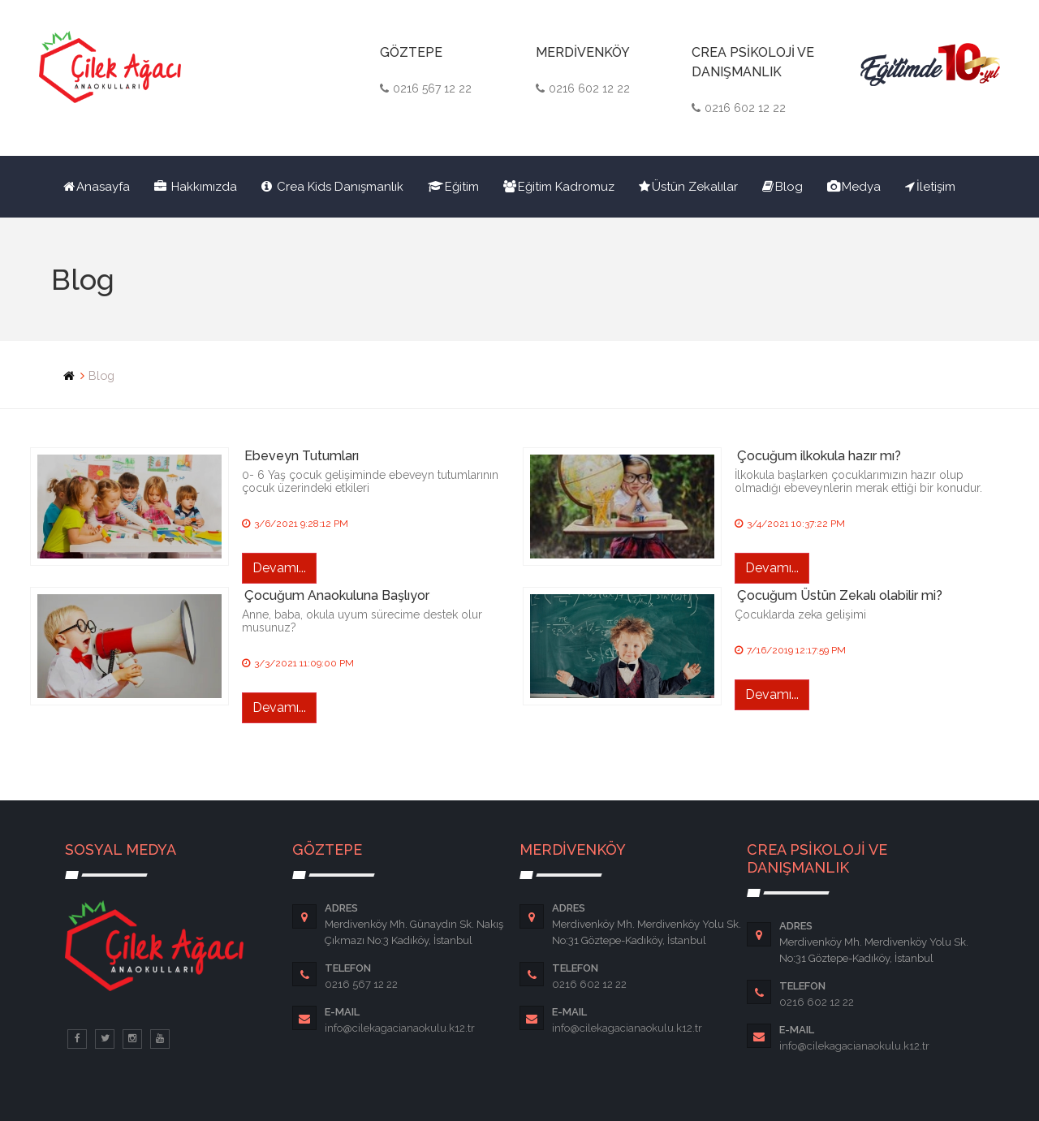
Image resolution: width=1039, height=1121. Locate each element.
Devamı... (279, 568)
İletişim (930, 186)
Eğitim (453, 186)
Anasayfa (96, 186)
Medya (854, 186)
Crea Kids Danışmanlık (332, 186)
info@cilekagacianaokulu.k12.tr (400, 1028)
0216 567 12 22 (361, 984)
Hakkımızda (195, 186)
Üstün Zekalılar (688, 186)
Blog (782, 186)
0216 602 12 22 (589, 984)
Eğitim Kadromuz (558, 186)
